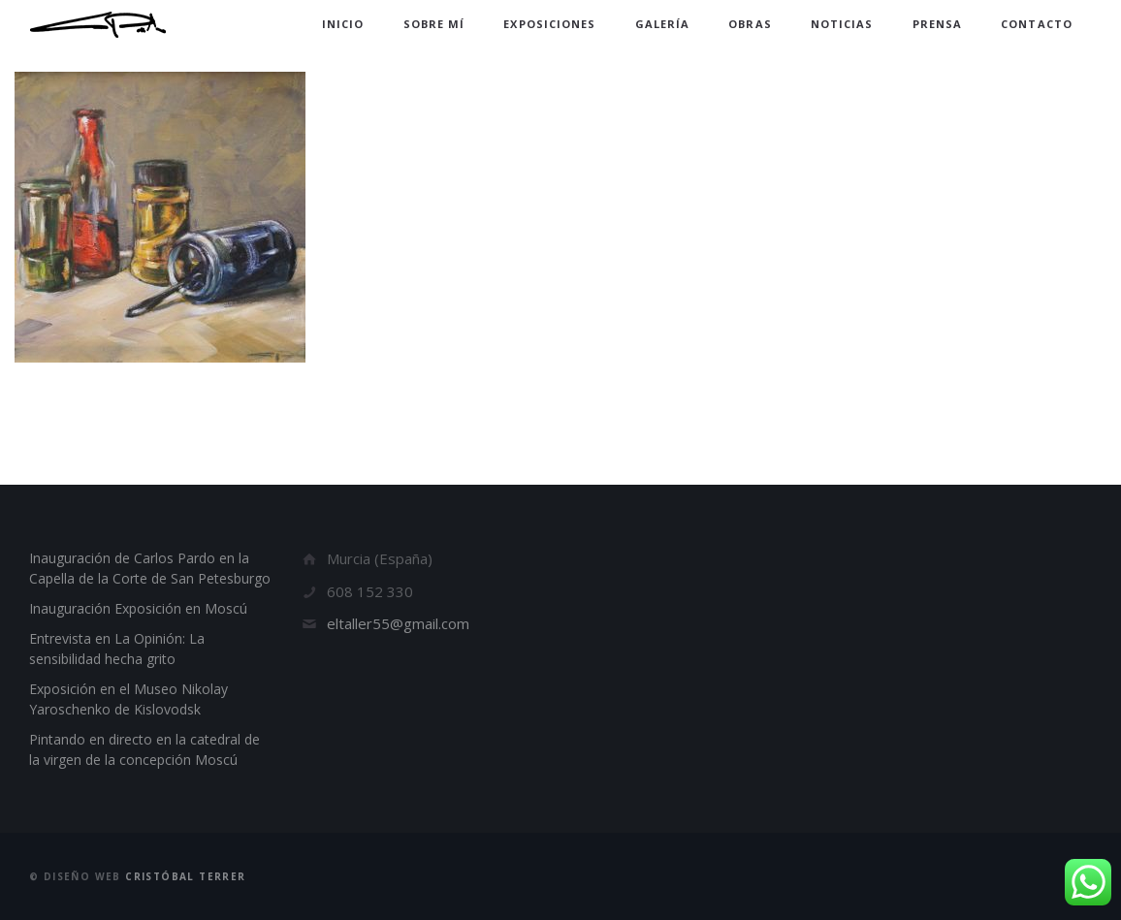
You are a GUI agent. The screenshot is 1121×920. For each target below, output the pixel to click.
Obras (750, 23)
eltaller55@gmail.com (398, 623)
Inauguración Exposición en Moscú (138, 608)
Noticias (842, 23)
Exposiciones (549, 23)
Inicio (343, 23)
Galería (662, 23)
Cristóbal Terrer (185, 876)
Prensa (938, 23)
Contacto (1037, 23)
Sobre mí (434, 23)
